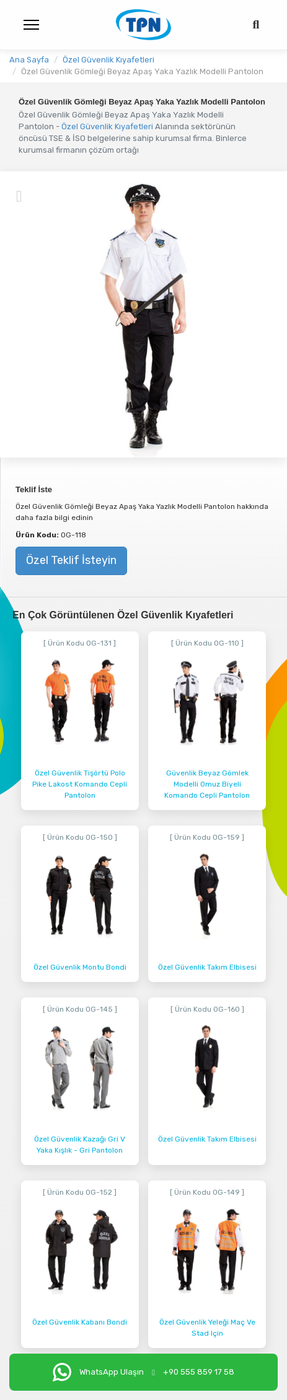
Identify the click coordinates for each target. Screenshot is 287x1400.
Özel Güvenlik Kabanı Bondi (79, 1322)
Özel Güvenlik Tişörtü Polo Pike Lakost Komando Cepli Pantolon (79, 784)
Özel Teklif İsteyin (71, 560)
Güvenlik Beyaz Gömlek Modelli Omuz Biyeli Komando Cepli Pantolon (207, 784)
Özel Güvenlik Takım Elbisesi (207, 967)
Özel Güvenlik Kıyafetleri (108, 59)
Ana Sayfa (29, 59)
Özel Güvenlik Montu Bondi (79, 967)
